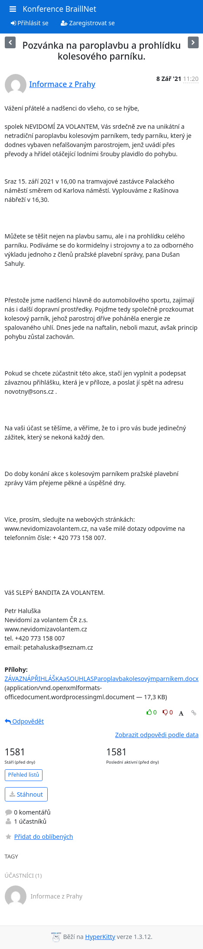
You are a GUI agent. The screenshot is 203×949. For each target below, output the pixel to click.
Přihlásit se (30, 23)
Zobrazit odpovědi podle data (156, 735)
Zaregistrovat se (88, 23)
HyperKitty (100, 936)
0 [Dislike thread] (168, 712)
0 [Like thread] (152, 712)
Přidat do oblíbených (39, 836)
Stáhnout (26, 794)
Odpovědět (24, 721)
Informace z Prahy (62, 84)
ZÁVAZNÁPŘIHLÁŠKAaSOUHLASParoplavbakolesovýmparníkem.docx (102, 678)
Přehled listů (23, 774)
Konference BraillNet (59, 8)
